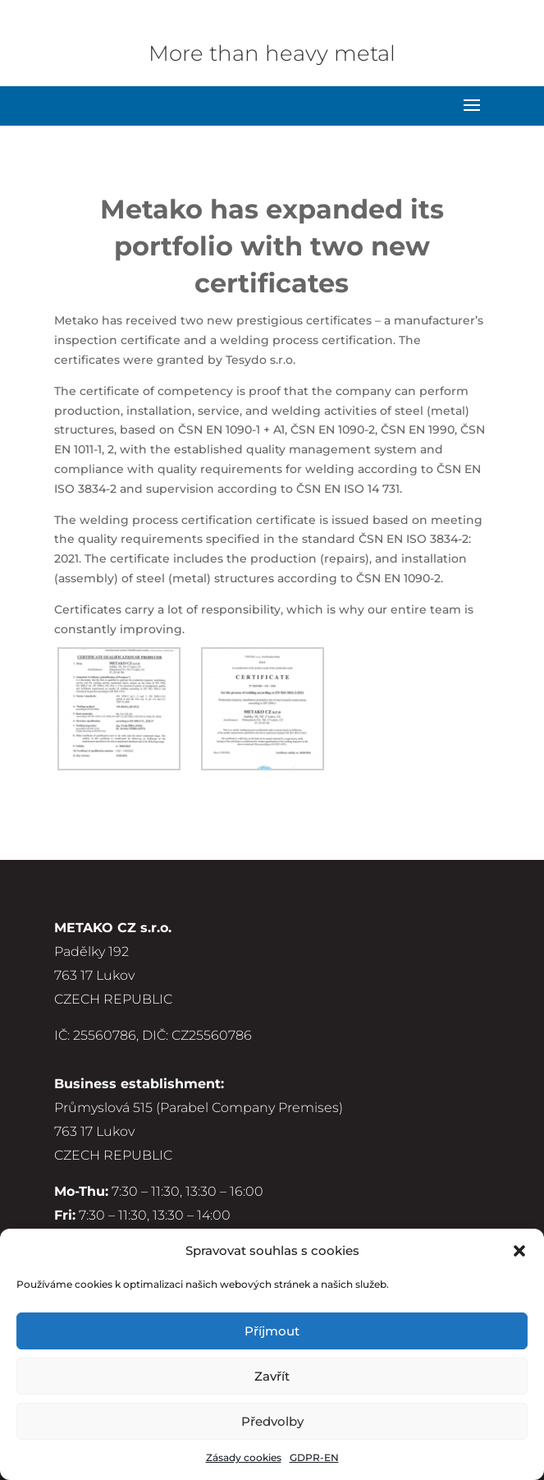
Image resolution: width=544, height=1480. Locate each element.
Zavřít (272, 1376)
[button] (519, 1251)
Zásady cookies (243, 1457)
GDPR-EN (314, 1457)
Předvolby (272, 1421)
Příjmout (272, 1331)
